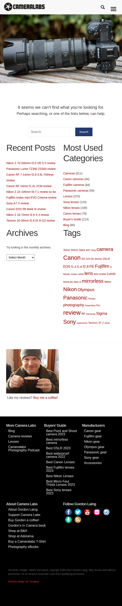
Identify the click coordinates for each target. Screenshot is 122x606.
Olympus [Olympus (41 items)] (86, 289)
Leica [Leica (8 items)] (81, 274)
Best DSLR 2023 (58, 448)
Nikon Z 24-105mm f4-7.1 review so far (31, 191)
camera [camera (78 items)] (105, 249)
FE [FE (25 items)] (91, 266)
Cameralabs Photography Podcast (24, 448)
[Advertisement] (89, 374)
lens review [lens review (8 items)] (100, 274)
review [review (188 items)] (72, 312)
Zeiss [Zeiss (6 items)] (107, 323)
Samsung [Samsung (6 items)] (90, 314)
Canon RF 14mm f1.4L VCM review (28, 186)
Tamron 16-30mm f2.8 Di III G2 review (30, 220)
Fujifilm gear (93, 436)
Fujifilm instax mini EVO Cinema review (31, 197)
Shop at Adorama (21, 536)
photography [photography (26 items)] (73, 305)
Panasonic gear (95, 452)
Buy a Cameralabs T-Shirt (27, 541)
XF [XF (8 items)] (99, 322)
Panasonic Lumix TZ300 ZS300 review (31, 168)
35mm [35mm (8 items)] (66, 250)
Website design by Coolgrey (23, 581)
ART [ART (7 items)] (88, 250)
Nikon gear (92, 441)
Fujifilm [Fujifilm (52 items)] (102, 266)
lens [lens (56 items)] (88, 273)
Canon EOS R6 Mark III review (26, 209)
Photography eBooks (23, 547)
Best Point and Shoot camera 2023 (61, 432)
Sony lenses (71, 202)
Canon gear (92, 431)
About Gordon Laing (23, 509)
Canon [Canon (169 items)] (72, 257)
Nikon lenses (71, 207)
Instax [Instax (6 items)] (74, 274)
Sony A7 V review (17, 203)
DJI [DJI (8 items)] (88, 258)
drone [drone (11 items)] (98, 258)
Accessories (93, 463)
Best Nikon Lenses (59, 476)
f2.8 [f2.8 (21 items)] (86, 267)
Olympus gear (94, 447)
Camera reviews (20, 436)
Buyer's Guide (72, 219)
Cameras (69, 173)
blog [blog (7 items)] (93, 250)
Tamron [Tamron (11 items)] (93, 322)
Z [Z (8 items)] (103, 322)
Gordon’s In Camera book (27, 525)
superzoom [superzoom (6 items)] (82, 323)
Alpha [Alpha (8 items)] (82, 250)
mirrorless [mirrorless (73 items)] (93, 281)
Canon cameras (73, 179)
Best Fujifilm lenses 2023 (60, 469)
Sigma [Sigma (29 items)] (101, 313)
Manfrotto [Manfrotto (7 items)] (68, 282)
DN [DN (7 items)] (92, 259)
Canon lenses (72, 213)
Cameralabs (24, 7)
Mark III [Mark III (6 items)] (77, 282)
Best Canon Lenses (60, 462)
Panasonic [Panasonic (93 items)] (75, 298)
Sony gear (91, 457)
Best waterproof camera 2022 (57, 455)
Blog (66, 225)
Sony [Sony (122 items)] (69, 322)
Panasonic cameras (76, 190)
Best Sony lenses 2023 (59, 491)
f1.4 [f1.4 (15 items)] (73, 266)
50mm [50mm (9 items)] (74, 250)
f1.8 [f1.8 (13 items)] (79, 266)
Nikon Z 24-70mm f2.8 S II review (27, 214)
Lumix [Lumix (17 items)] (111, 274)
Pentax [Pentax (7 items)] (91, 298)
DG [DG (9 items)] (83, 258)
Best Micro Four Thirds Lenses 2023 (60, 483)
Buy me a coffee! (45, 397)
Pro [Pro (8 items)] (98, 305)
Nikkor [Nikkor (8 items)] (107, 281)
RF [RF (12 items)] (83, 313)
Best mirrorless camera (57, 441)
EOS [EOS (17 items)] (66, 266)
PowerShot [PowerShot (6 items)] (90, 305)
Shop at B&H (17, 531)
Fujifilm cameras (73, 184)
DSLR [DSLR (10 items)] (106, 258)
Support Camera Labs (24, 515)
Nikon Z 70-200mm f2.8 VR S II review (30, 163)
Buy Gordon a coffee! (23, 520)
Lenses (68, 196)
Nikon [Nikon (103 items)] (70, 289)
